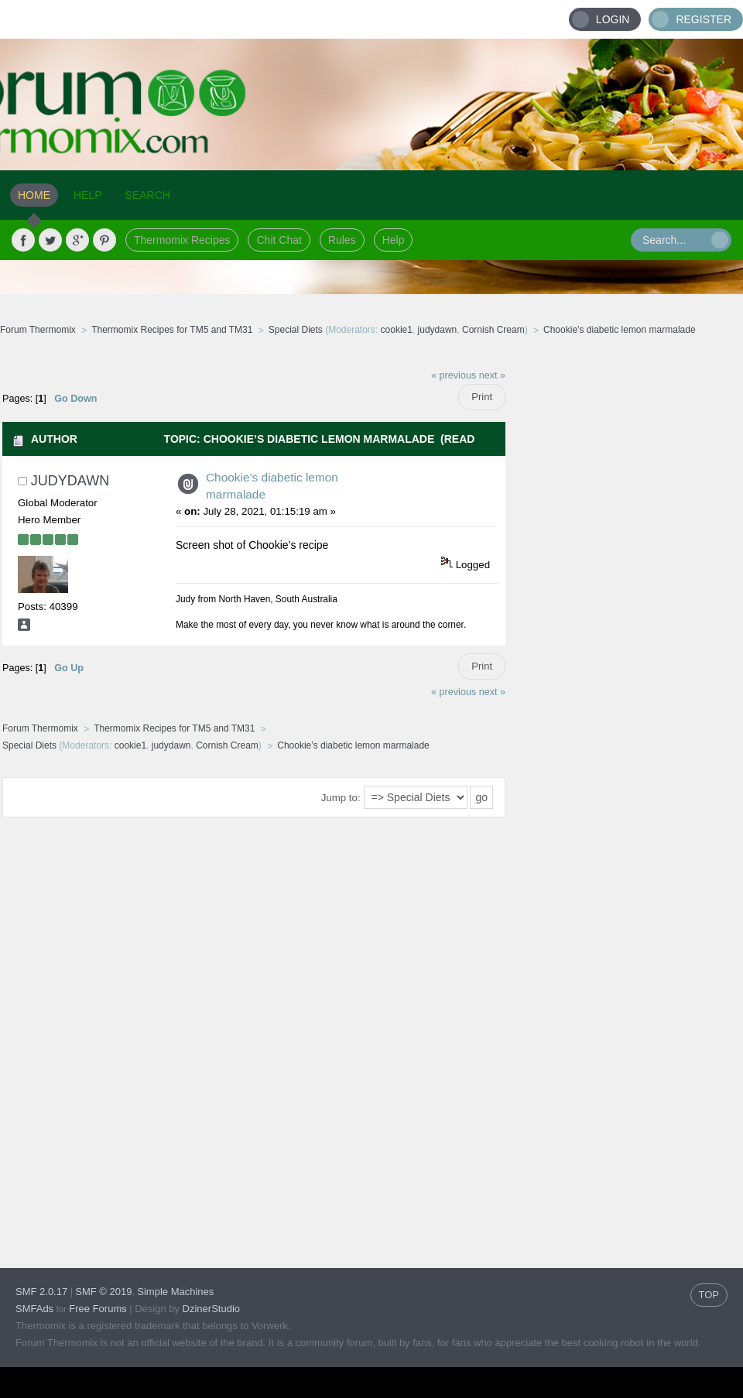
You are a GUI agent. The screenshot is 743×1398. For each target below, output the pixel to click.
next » (492, 375)
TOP (709, 1294)
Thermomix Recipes (182, 240)
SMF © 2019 (103, 1291)
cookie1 (397, 329)
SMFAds (34, 1308)
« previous (453, 375)
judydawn (437, 329)
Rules (342, 240)
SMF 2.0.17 (41, 1291)
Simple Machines (175, 1291)
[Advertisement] (624, 592)
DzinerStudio (211, 1308)
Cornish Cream (493, 329)
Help (393, 240)
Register (703, 19)
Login (613, 19)
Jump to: (341, 798)
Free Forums (97, 1308)
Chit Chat (278, 240)
